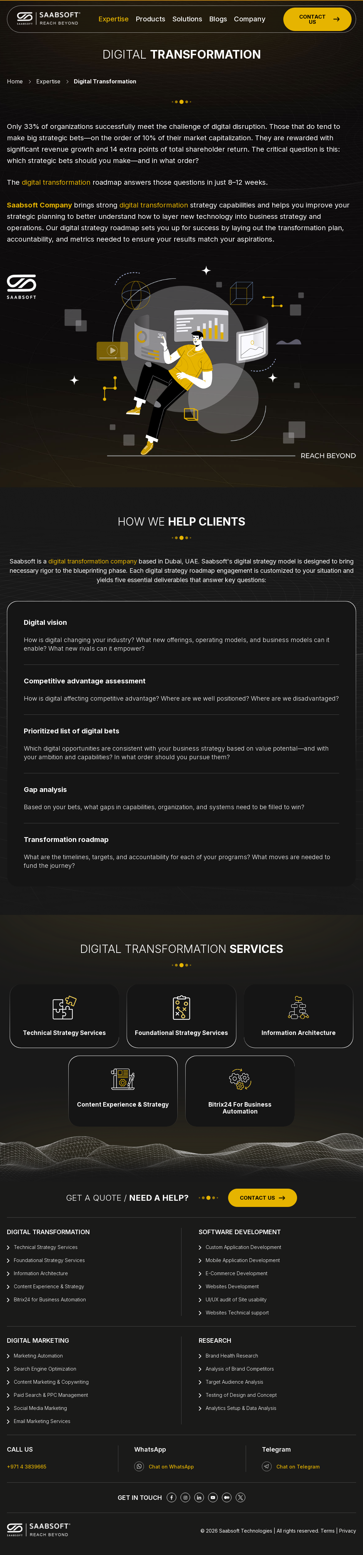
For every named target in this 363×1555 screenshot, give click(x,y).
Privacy (347, 1531)
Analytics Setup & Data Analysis (241, 1408)
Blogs (218, 19)
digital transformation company (92, 561)
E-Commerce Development (236, 1273)
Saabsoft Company (39, 205)
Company (250, 19)
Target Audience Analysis (234, 1382)
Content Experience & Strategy (49, 1286)
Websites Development (232, 1286)
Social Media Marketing (40, 1408)
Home (15, 81)
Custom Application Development (243, 1247)
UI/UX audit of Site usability (236, 1299)
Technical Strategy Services (46, 1247)
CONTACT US (319, 19)
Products (150, 19)
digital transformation (56, 182)
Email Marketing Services (42, 1421)
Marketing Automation (38, 1356)
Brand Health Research (232, 1356)
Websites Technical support (237, 1312)
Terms (328, 1531)
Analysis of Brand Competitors (240, 1369)
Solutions (187, 19)
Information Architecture (41, 1273)
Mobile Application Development (243, 1260)
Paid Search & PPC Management (51, 1395)
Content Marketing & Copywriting (51, 1382)
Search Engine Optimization (45, 1369)
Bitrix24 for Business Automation (50, 1299)
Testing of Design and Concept (241, 1395)
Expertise (113, 19)
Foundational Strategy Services (49, 1260)
